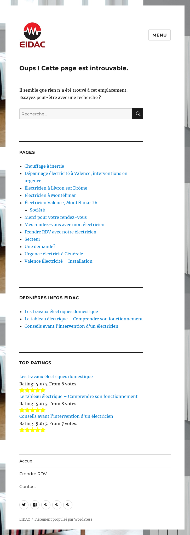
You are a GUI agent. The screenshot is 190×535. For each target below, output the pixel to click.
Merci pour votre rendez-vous (56, 217)
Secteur (32, 239)
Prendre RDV (33, 473)
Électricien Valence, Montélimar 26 (61, 202)
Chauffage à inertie (44, 166)
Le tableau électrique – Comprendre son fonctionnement (84, 318)
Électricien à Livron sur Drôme (56, 188)
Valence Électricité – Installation (59, 261)
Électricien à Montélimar (50, 195)
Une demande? (40, 246)
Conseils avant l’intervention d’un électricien (71, 326)
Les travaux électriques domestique (61, 311)
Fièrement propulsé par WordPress (63, 519)
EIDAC (24, 519)
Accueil (26, 460)
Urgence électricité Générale (54, 253)
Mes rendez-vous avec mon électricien (65, 224)
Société (37, 210)
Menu (159, 35)
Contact (27, 486)
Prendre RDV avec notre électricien (60, 231)
